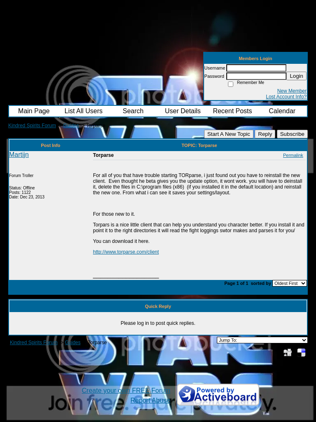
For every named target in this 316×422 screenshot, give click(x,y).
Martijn (19, 154)
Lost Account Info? (286, 97)
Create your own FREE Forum (126, 390)
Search (133, 110)
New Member (292, 91)
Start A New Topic (228, 134)
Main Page (34, 110)
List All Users (83, 110)
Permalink (293, 155)
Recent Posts (232, 110)
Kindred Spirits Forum (32, 125)
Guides (71, 125)
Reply (265, 134)
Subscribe (292, 134)
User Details (183, 110)
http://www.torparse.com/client (126, 252)
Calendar (282, 110)
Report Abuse (150, 400)
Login (296, 76)
